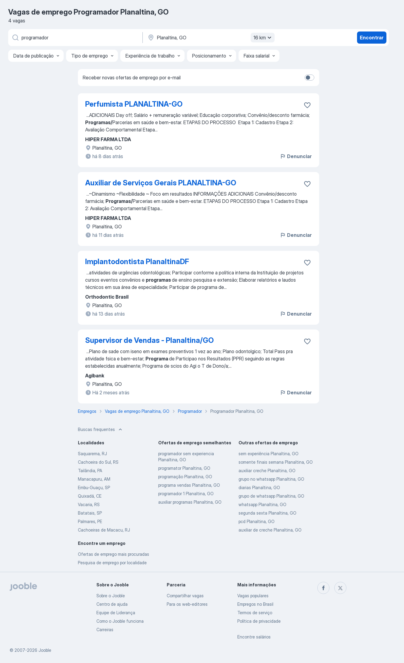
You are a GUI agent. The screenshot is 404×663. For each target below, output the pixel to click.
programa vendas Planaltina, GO (189, 485)
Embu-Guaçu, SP (94, 487)
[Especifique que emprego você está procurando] (75, 37)
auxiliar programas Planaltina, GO (190, 502)
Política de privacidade (259, 621)
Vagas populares (253, 595)
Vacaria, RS (89, 504)
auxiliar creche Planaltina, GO (267, 470)
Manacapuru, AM (94, 479)
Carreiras (104, 629)
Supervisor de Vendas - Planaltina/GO (149, 340)
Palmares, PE (90, 521)
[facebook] (323, 588)
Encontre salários (254, 636)
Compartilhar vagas (185, 595)
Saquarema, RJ (92, 453)
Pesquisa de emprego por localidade (112, 562)
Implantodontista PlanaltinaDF (137, 261)
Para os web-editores (187, 604)
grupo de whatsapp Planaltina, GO (271, 496)
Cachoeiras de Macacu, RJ (104, 529)
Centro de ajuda (112, 604)
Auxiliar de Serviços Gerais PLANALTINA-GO (160, 182)
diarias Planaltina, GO (259, 487)
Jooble (44, 650)
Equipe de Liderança (115, 612)
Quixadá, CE (90, 496)
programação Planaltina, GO (185, 476)
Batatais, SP (90, 512)
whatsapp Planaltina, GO (262, 504)
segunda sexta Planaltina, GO (267, 512)
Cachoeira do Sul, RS (98, 462)
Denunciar (296, 156)
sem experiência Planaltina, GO (269, 453)
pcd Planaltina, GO (257, 521)
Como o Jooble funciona (120, 621)
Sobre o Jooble (110, 595)
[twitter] (340, 588)
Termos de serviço (254, 612)
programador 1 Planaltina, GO (186, 493)
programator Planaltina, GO (184, 468)
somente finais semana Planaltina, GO (276, 462)
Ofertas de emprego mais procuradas (113, 554)
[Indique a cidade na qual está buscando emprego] (210, 37)
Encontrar (371, 38)
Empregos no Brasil (255, 604)
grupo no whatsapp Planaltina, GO (271, 479)
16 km (263, 37)
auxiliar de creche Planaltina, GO (270, 529)
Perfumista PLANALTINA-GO (133, 104)
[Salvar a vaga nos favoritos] (307, 105)
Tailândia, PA (90, 470)
